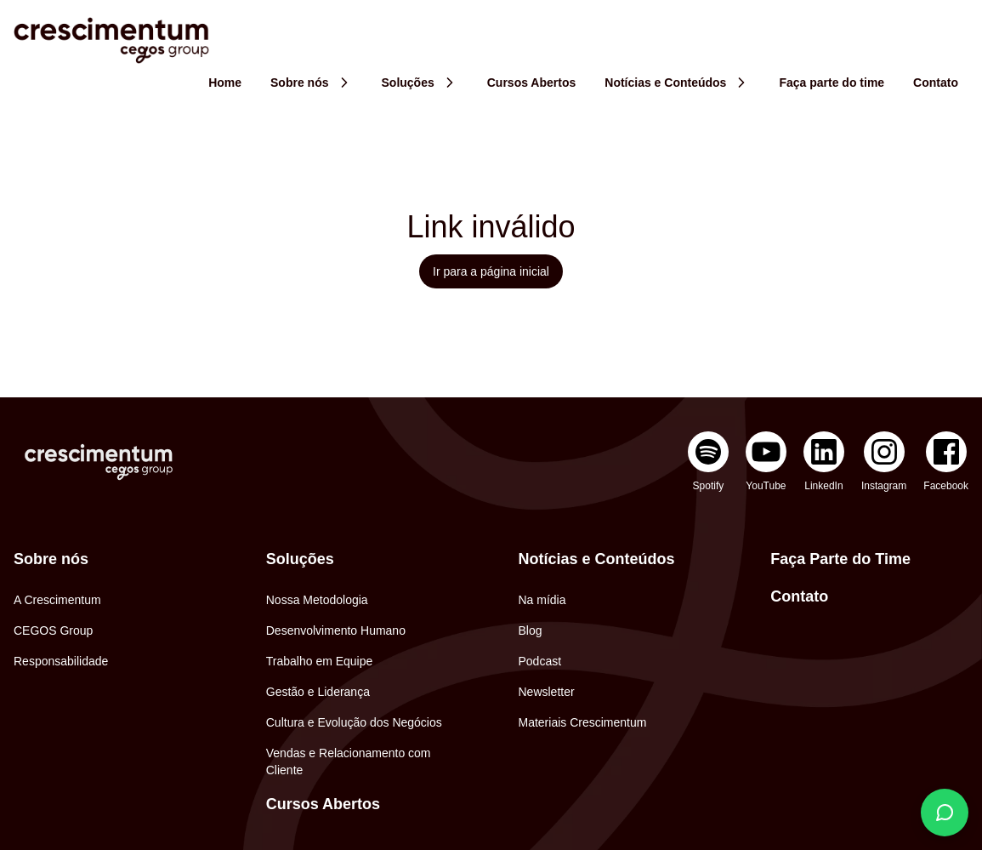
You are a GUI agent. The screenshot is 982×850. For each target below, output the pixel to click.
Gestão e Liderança (318, 692)
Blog (530, 630)
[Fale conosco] (944, 812)
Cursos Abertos (323, 804)
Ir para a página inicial (491, 271)
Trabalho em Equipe (319, 661)
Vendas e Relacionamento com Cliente (348, 761)
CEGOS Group (53, 630)
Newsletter (547, 692)
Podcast (540, 661)
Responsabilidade (61, 661)
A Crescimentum (57, 600)
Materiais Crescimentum (583, 722)
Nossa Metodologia (317, 600)
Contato (799, 596)
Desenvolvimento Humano (336, 630)
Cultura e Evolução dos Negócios (354, 722)
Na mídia (542, 600)
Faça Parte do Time (840, 559)
